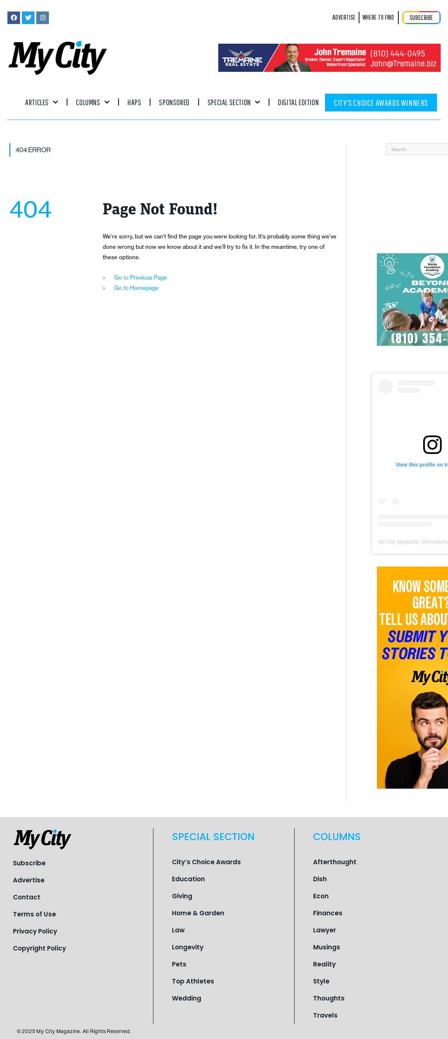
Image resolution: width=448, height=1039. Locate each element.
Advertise (28, 880)
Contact (26, 897)
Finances (327, 913)
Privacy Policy (35, 931)
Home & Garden (198, 913)
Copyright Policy (39, 948)
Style (321, 981)
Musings (326, 947)
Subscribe (29, 863)
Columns (93, 102)
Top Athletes (193, 981)
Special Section (234, 102)
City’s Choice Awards (206, 862)
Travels (325, 1015)
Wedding (186, 998)
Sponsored (174, 102)
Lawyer (324, 930)
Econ (321, 896)
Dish (320, 879)
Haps (134, 102)
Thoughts (329, 998)
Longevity (187, 947)
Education (188, 879)
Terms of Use (34, 914)
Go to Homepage (136, 287)
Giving (182, 896)
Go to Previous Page (140, 277)
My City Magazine (398, 542)
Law (178, 930)
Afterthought (334, 862)
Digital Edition (298, 102)
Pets (179, 964)
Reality (324, 964)
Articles (41, 102)
